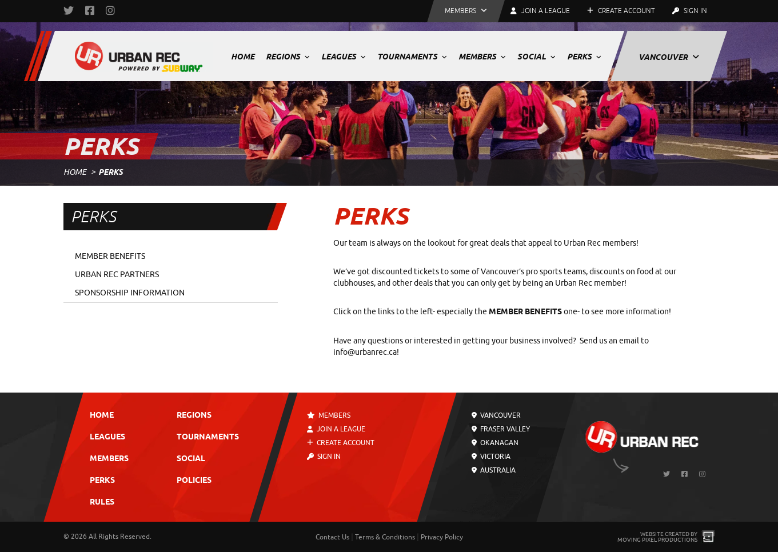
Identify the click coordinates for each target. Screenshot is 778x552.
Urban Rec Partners (117, 274)
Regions (288, 56)
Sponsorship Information (130, 293)
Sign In (689, 11)
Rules (102, 502)
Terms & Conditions (385, 537)
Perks (584, 56)
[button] (466, 11)
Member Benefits (110, 256)
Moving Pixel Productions (657, 539)
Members (482, 56)
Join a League (336, 429)
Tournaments (412, 56)
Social (536, 56)
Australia (494, 470)
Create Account (621, 11)
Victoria (491, 456)
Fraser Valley (501, 429)
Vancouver (669, 57)
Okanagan (495, 442)
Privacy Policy (442, 537)
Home (242, 56)
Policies (194, 480)
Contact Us (332, 537)
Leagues (343, 56)
